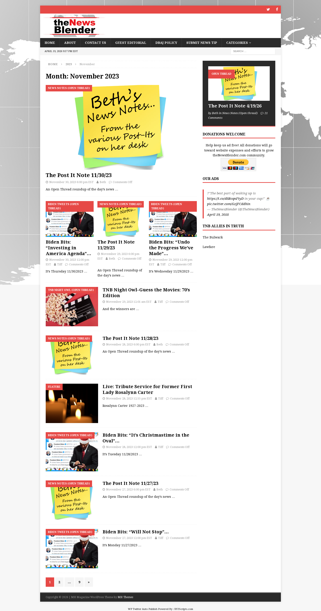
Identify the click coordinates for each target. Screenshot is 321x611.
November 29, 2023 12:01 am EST (129, 301)
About (70, 42)
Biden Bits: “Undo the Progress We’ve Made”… (171, 247)
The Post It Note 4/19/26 (234, 106)
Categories (237, 42)
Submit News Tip (201, 42)
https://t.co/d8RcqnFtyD (225, 199)
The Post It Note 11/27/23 (130, 483)
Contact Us (95, 42)
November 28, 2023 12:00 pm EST (129, 446)
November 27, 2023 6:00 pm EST (128, 489)
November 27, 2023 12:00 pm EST (129, 538)
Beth (103, 182)
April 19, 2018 (218, 215)
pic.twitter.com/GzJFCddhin (228, 204)
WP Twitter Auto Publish (142, 609)
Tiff (59, 264)
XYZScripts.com (183, 609)
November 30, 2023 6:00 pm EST (71, 182)
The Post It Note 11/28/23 (130, 338)
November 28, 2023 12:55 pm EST (129, 398)
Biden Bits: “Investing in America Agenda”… (68, 247)
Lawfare (209, 246)
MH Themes (125, 597)
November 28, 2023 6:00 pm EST (128, 344)
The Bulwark (213, 237)
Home (50, 42)
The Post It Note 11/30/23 (79, 175)
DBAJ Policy (166, 42)
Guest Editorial (130, 42)
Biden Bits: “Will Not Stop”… (136, 531)
